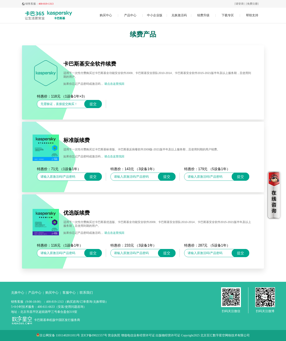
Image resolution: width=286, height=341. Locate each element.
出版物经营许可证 (168, 335)
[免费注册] (252, 3)
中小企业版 (154, 15)
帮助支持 (252, 15)
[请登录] (239, 3)
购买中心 (106, 15)
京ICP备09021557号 (94, 335)
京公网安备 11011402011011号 (60, 335)
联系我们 (86, 292)
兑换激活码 (179, 15)
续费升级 (203, 15)
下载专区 (228, 15)
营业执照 (114, 335)
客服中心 (69, 292)
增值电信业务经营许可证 (138, 335)
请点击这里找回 (114, 83)
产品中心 (130, 15)
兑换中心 (17, 292)
